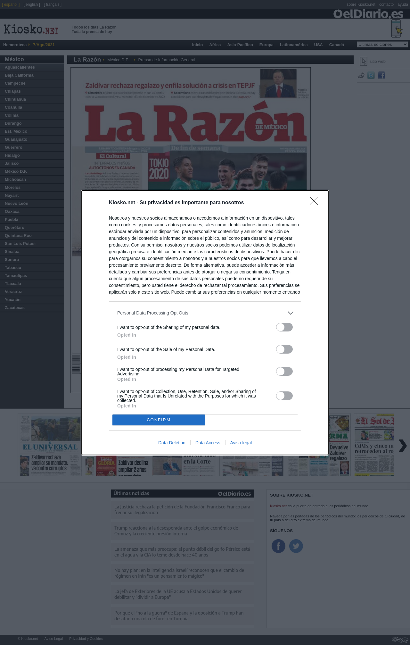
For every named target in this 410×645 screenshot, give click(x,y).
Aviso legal (241, 442)
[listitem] (205, 313)
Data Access (207, 442)
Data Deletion (171, 442)
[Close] (316, 203)
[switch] (284, 327)
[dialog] (205, 322)
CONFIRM (159, 419)
